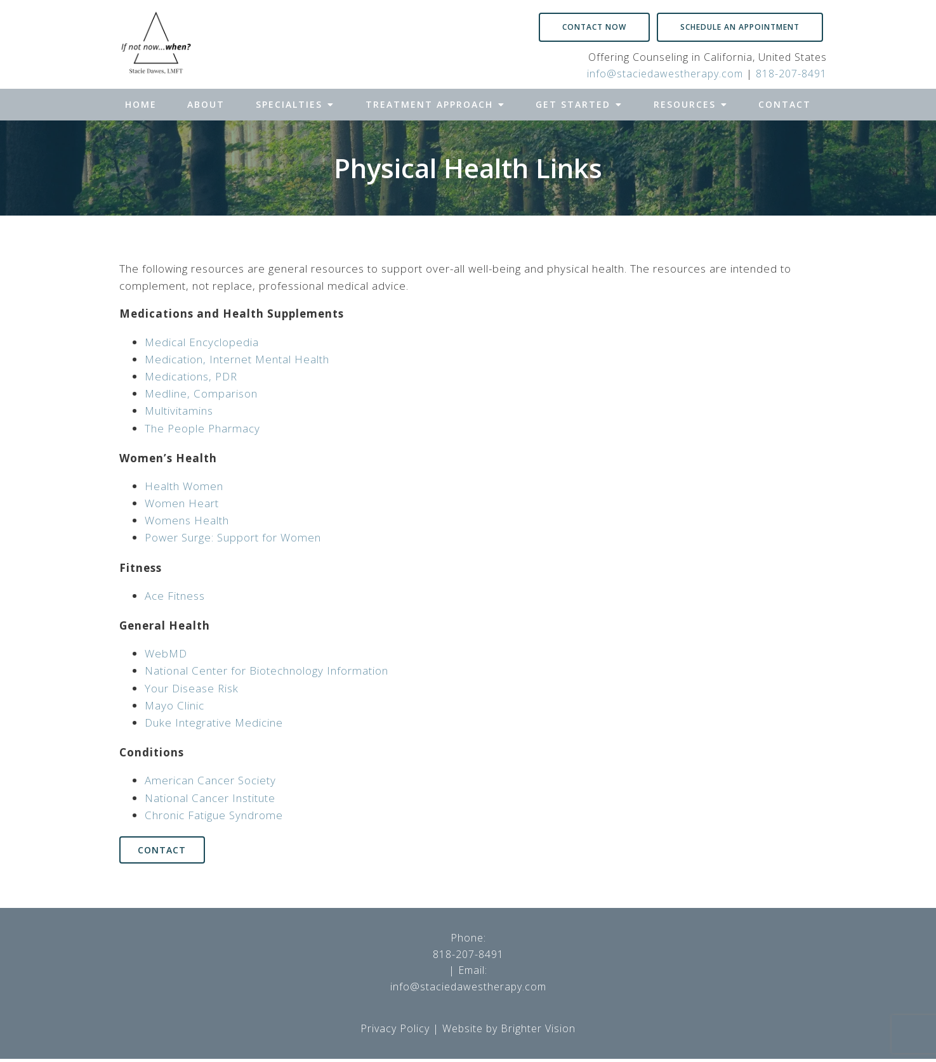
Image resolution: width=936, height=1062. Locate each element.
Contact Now (594, 27)
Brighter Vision (538, 1031)
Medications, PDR (191, 376)
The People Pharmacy (202, 428)
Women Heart (182, 503)
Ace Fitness (175, 595)
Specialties (289, 104)
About (206, 104)
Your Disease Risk (192, 688)
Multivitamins (179, 410)
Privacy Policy (395, 1031)
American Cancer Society (210, 780)
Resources (685, 104)
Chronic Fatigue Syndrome (214, 815)
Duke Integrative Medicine (214, 722)
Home (141, 104)
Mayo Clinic (174, 705)
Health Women (184, 486)
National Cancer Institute (210, 798)
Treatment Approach (429, 104)
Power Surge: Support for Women (233, 537)
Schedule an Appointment (740, 27)
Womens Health (187, 520)
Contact (784, 104)
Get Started (573, 104)
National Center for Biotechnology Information (266, 670)
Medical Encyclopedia (202, 342)
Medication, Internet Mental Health (237, 359)
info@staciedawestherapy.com (665, 74)
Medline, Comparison (201, 393)
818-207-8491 (791, 74)
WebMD (166, 653)
